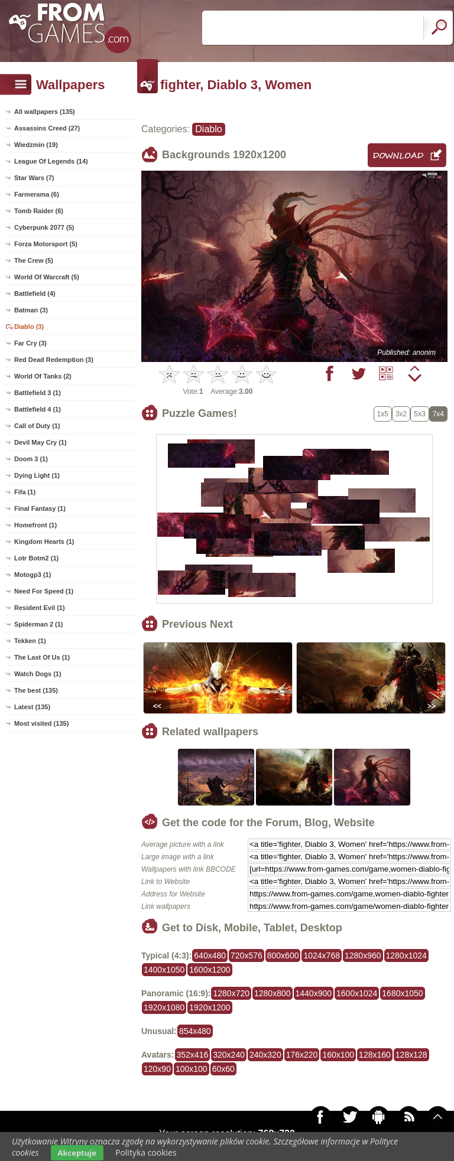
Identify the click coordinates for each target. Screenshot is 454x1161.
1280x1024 (406, 955)
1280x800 (272, 993)
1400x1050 (164, 969)
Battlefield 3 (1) (37, 392)
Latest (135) (32, 706)
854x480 (195, 1031)
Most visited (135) (41, 723)
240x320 (265, 1054)
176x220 (302, 1054)
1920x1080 (164, 1007)
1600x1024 (356, 993)
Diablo (208, 129)
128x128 (411, 1054)
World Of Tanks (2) (43, 376)
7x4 (438, 414)
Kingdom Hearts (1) (44, 541)
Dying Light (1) (37, 475)
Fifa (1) (24, 491)
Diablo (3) (29, 326)
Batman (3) (31, 310)
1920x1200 (209, 1007)
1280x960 (363, 955)
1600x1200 (209, 969)
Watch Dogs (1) (37, 673)
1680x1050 (402, 993)
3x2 (401, 414)
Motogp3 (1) (32, 574)
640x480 (210, 955)
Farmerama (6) (36, 194)
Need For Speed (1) (43, 591)
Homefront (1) (35, 525)
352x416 (193, 1054)
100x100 (191, 1069)
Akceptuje (77, 1152)
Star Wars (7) (34, 177)
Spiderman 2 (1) (38, 624)
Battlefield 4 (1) (37, 409)
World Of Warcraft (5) (46, 277)
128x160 (375, 1054)
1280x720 (231, 993)
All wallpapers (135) (44, 111)
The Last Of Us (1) (42, 657)
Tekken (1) (30, 640)
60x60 (223, 1069)
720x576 (246, 955)
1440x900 (314, 993)
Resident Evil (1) (39, 607)
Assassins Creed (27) (47, 128)
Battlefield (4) (35, 293)
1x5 (382, 414)
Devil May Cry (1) (40, 442)
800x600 (283, 955)
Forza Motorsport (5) (45, 243)
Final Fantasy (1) (40, 508)
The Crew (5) (33, 260)
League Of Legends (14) (51, 161)
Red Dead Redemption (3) (53, 359)
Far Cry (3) (30, 343)
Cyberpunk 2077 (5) (44, 227)
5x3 (419, 414)
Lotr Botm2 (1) (36, 558)
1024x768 (321, 955)
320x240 (229, 1054)
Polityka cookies (146, 1152)
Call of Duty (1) (37, 425)
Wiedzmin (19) (36, 144)
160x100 (338, 1054)
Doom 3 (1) (31, 458)
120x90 (157, 1069)
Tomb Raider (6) (38, 210)
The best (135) (36, 690)
